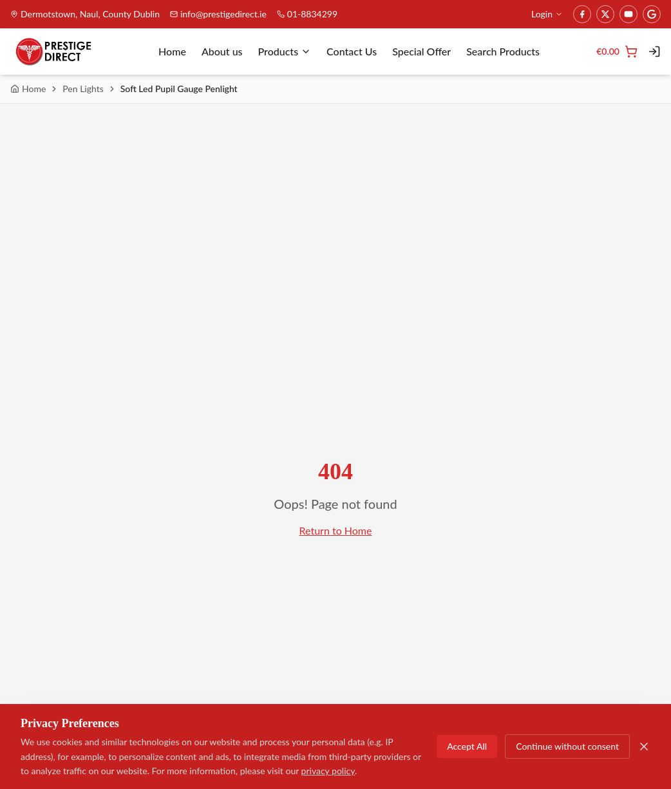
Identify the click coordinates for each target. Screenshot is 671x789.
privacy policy (328, 770)
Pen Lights (82, 88)
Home (172, 51)
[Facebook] (582, 14)
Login (547, 13)
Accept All (467, 746)
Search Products (503, 51)
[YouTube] (628, 14)
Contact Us (351, 51)
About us (222, 51)
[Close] (644, 746)
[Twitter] (605, 14)
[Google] (652, 14)
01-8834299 (307, 13)
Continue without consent (567, 746)
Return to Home (335, 530)
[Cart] (617, 51)
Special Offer (421, 51)
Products (285, 51)
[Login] (654, 51)
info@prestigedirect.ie (218, 13)
